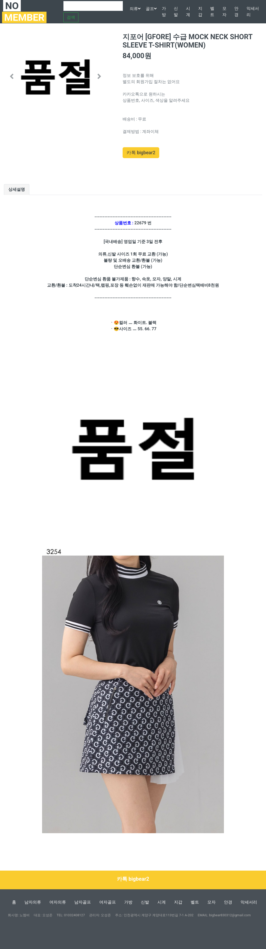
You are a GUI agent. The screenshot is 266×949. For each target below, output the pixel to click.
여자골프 (107, 902)
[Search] (93, 6)
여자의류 (57, 902)
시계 (188, 11)
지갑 (200, 11)
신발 (176, 11)
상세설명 (16, 189)
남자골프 (82, 902)
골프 (151, 8)
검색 (71, 17)
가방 (164, 11)
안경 (236, 11)
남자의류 (32, 902)
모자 (224, 11)
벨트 (212, 11)
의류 (135, 8)
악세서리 (253, 11)
